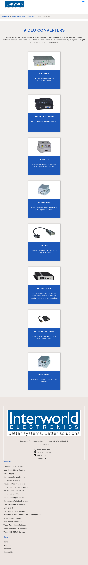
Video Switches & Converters (23, 16)
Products (5, 16)
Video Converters (43, 16)
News (5, 541)
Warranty (7, 548)
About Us (7, 545)
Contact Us (7, 552)
